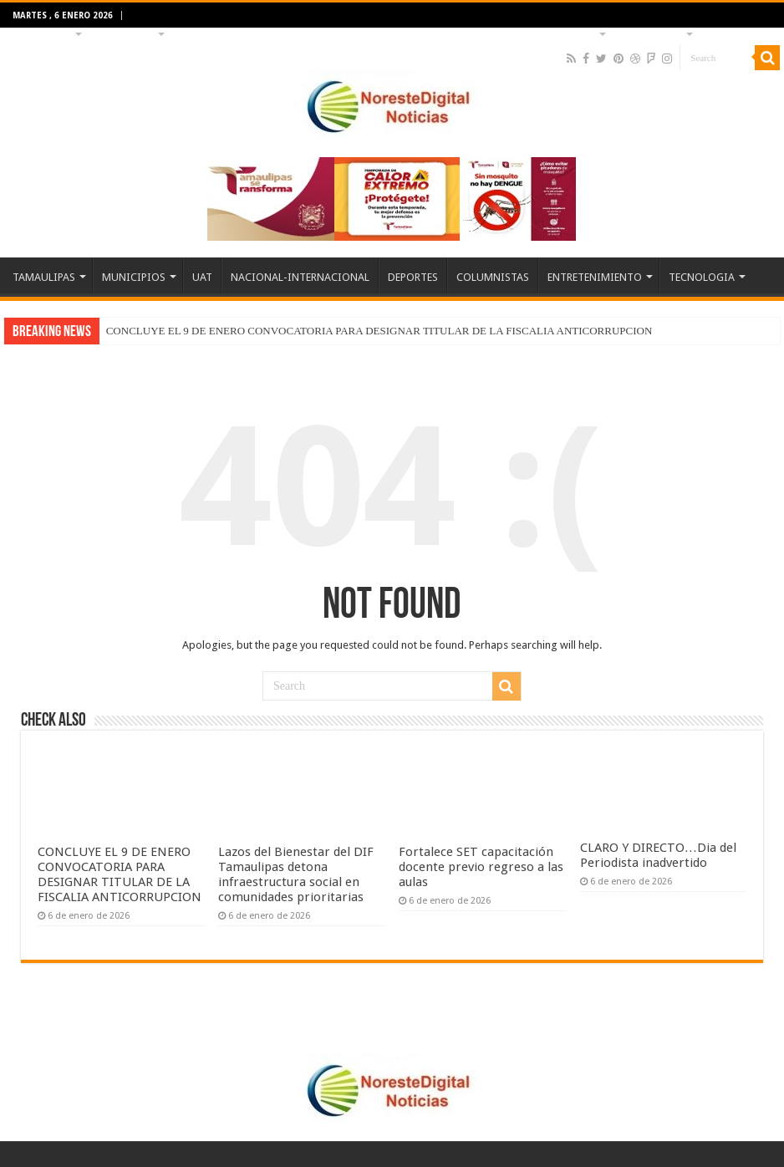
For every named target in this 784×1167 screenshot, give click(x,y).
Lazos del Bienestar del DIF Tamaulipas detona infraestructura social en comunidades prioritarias (296, 874)
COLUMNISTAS (456, 32)
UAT (188, 32)
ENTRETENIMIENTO (551, 32)
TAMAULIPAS (42, 32)
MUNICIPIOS (125, 32)
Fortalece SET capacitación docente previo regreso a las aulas (481, 866)
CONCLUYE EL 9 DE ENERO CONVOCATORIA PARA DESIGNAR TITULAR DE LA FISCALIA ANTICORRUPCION (379, 330)
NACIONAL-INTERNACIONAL (277, 32)
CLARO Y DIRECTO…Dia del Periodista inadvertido (658, 855)
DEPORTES (381, 32)
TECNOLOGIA (651, 32)
